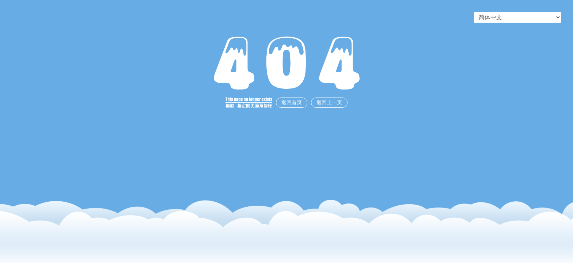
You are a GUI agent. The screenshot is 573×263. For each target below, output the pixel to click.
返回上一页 (329, 102)
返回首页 (291, 102)
